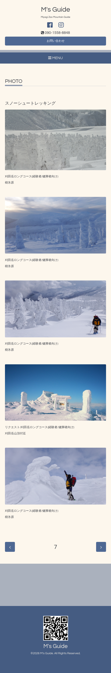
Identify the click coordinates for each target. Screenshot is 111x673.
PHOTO (13, 81)
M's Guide (55, 9)
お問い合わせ (56, 41)
